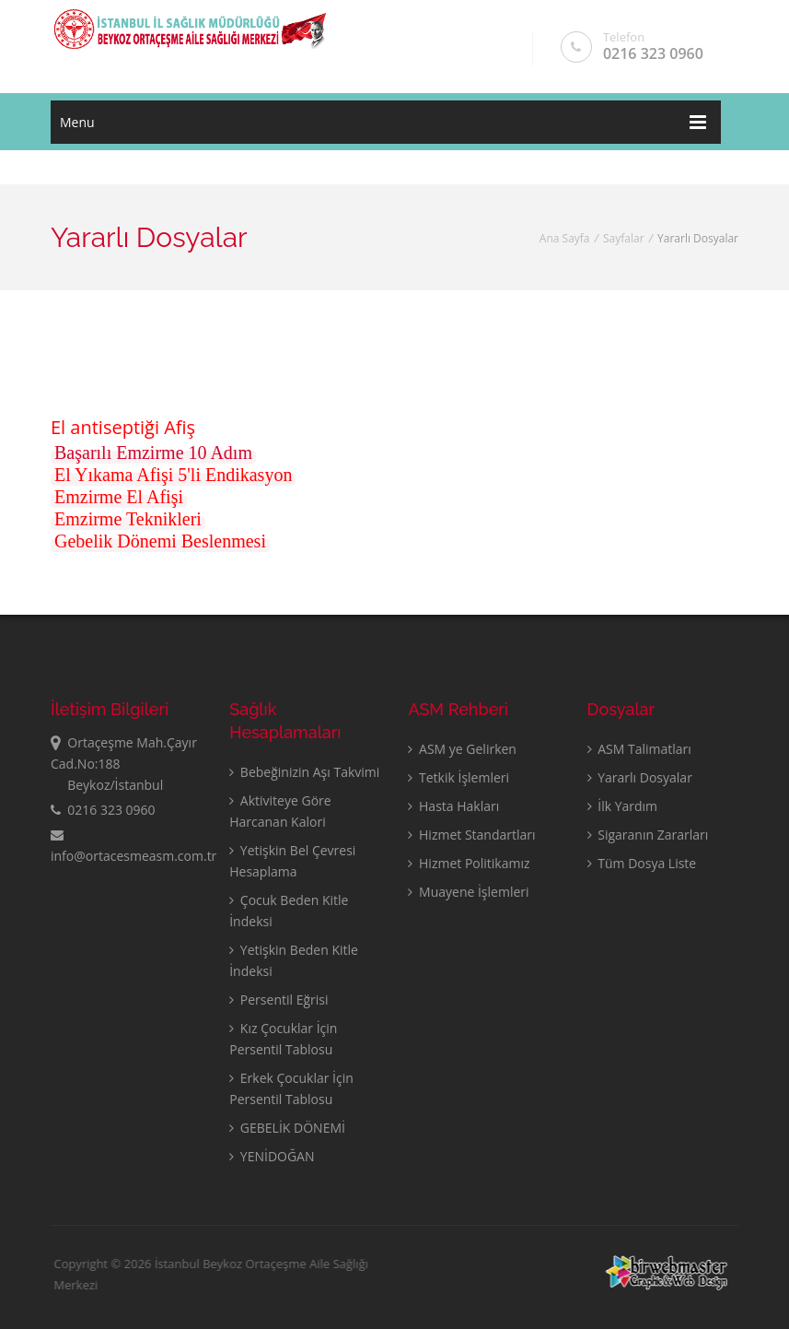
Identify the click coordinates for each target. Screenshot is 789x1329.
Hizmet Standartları (471, 834)
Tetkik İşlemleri (458, 777)
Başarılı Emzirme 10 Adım (153, 452)
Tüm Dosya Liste (642, 863)
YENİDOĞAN (271, 1156)
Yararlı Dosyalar (639, 777)
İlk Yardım (622, 806)
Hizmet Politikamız (468, 863)
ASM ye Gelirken (462, 749)
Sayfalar (623, 238)
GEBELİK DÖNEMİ (287, 1127)
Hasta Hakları (453, 806)
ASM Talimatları (639, 749)
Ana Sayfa (565, 238)
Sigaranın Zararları (648, 834)
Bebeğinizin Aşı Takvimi (304, 772)
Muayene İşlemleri (468, 891)
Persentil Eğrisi (278, 999)
